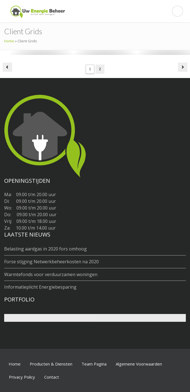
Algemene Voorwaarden (139, 364)
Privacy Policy (22, 377)
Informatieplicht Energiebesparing (40, 287)
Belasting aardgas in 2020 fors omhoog (45, 249)
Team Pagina (94, 364)
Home (9, 40)
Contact (51, 377)
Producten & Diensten (51, 364)
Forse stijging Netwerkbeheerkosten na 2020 (51, 262)
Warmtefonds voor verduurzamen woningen (50, 274)
